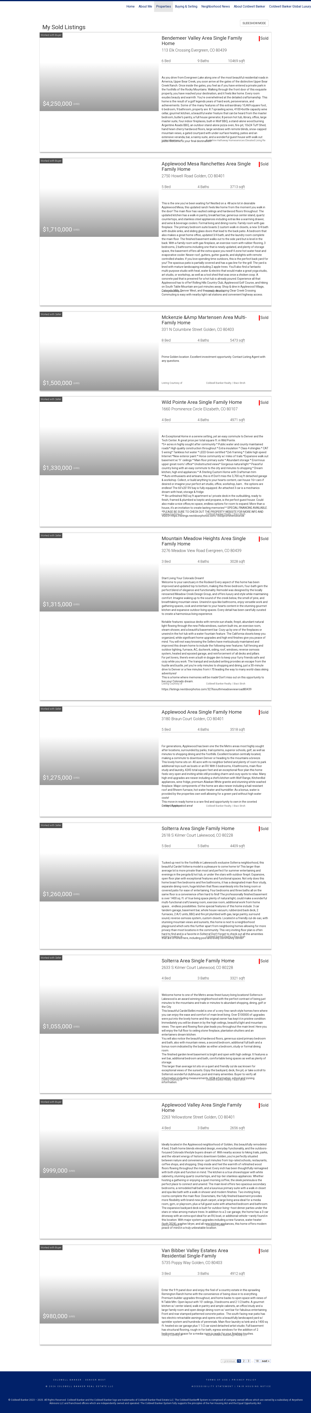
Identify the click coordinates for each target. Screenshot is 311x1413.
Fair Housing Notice (254, 1386)
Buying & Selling (186, 6)
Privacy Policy (244, 1380)
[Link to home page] (5, 6)
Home (130, 6)
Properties (163, 6)
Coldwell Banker (67, 1380)
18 (257, 1361)
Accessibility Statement (212, 1386)
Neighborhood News (215, 6)
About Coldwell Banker (249, 6)
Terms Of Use (217, 1380)
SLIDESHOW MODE (254, 23)
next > (266, 1361)
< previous (228, 1361)
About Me (145, 6)
